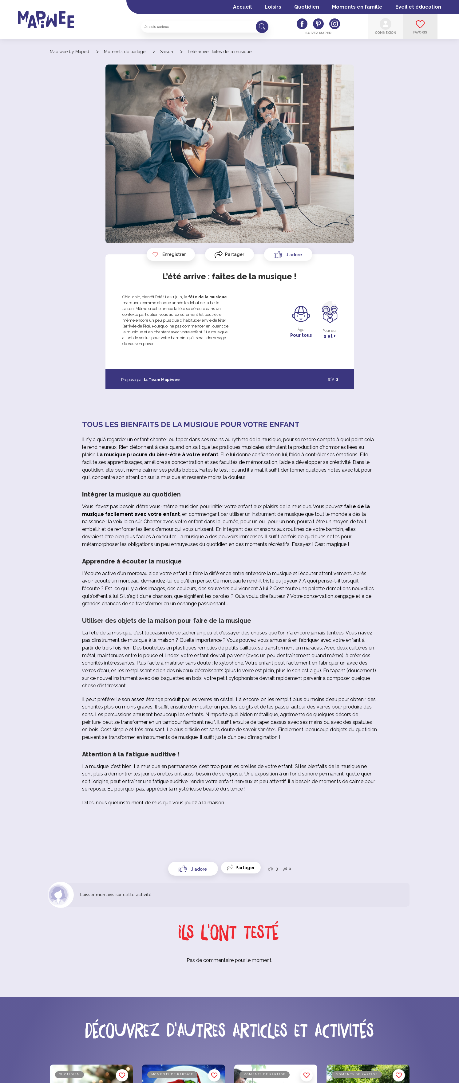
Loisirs (273, 7)
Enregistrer (169, 254)
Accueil (242, 7)
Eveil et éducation (418, 7)
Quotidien (306, 7)
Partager (234, 254)
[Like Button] (288, 254)
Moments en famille (357, 7)
